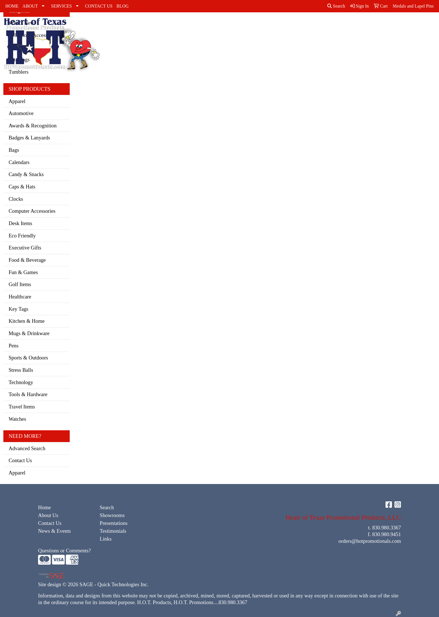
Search (336, 6)
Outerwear (234, 24)
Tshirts (301, 24)
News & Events (54, 531)
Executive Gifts (25, 248)
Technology (21, 382)
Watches (17, 419)
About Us (48, 515)
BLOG (122, 6)
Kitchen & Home (27, 321)
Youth (319, 24)
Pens (13, 346)
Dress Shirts (191, 28)
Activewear (153, 24)
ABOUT (30, 6)
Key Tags (18, 309)
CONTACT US (99, 6)
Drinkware (360, 24)
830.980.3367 (386, 527)
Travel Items (22, 407)
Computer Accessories (32, 211)
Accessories (124, 24)
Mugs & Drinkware (29, 333)
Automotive (21, 113)
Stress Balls (21, 370)
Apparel (17, 101)
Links (106, 539)
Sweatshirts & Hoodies (277, 28)
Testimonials (113, 531)
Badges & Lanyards (29, 138)
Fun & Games (23, 272)
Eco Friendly (22, 236)
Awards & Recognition (33, 125)
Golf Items (20, 284)
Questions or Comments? (64, 550)
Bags (335, 24)
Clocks (16, 199)
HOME (11, 6)
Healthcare (20, 297)
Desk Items (20, 223)
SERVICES (61, 6)
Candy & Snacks (26, 174)
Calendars (19, 162)
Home (44, 507)
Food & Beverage (27, 260)
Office (387, 24)
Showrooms (112, 515)
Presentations (114, 523)
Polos (255, 24)
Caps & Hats (175, 31)
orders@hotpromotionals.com (369, 541)
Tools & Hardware (28, 394)
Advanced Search (27, 448)
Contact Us (20, 460)
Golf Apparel (210, 28)
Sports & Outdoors (28, 358)
